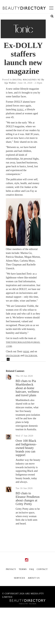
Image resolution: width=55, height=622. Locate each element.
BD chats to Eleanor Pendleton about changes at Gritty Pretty (28, 498)
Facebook (31, 355)
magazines (30, 79)
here (26, 351)
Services (19, 578)
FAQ (31, 569)
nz (39, 79)
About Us (34, 578)
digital (17, 79)
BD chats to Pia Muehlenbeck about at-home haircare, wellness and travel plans (27, 388)
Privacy (11, 569)
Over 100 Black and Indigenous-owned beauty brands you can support (26, 448)
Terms (23, 569)
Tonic (20, 109)
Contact (42, 569)
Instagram (13, 355)
